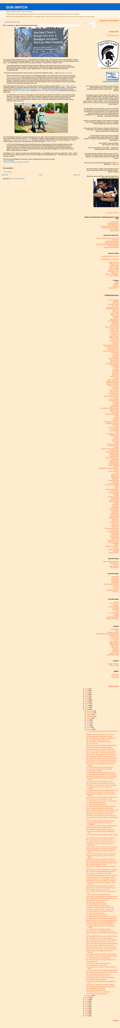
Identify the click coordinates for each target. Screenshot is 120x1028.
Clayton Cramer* (114, 337)
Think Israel (115, 677)
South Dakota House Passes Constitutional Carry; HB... (102, 790)
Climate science (114, 340)
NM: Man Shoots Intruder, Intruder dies (97, 740)
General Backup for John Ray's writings (107, 244)
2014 (86, 997)
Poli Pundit (115, 482)
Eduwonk (116, 564)
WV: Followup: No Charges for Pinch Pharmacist (100, 829)
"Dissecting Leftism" (113, 223)
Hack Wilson (115, 405)
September (90, 716)
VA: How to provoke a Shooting (95, 913)
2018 (86, 703)
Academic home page (112, 241)
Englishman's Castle (113, 655)
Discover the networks (112, 363)
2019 (86, 702)
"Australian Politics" (113, 224)
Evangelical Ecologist (112, 382)
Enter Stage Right (113, 379)
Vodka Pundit (115, 539)
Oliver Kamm (115, 647)
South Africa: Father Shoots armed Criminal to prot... (101, 815)
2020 (86, 700)
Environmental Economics (111, 584)
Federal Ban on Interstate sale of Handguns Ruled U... (102, 949)
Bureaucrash (115, 331)
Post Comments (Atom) (18, 178)
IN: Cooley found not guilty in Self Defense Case (100, 820)
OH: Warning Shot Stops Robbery (96, 802)
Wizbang (116, 551)
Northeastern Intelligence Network (109, 468)
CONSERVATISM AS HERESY (109, 259)
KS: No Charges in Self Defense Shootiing (98, 742)
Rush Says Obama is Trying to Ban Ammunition (100, 749)
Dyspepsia (115, 373)
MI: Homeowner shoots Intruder (95, 902)
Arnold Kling (115, 578)
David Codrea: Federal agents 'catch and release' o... (101, 754)
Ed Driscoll (115, 372)
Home (40, 175)
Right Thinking (114, 500)
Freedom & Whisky (113, 664)
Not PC (116, 470)
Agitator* (116, 301)
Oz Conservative (114, 612)
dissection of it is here (65, 73)
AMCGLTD (115, 303)
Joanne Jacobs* (114, 566)
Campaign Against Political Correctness (107, 633)
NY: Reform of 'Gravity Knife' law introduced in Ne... (101, 959)
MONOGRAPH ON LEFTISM (110, 256)
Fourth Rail (115, 387)
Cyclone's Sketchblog (112, 618)
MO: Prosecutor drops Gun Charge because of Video (101, 862)
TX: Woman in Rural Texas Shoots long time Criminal (101, 956)
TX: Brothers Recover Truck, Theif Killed (98, 992)
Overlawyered (115, 476)
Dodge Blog (115, 366)
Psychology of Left (113, 271)
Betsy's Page (115, 315)
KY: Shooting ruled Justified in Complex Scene (99, 945)
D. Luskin (116, 588)
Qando (117, 486)
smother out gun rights (13, 77)
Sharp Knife (115, 512)
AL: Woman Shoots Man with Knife (96, 804)
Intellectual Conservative (111, 421)
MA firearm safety (113, 446)
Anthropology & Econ (112, 307)
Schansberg (115, 507)
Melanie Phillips (114, 644)
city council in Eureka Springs (21, 90)
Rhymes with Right (113, 497)
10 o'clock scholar (113, 300)
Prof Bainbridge (114, 483)
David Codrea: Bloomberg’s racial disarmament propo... (102, 943)
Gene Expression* (113, 393)
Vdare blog (115, 534)
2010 (86, 1005)
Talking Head (115, 525)
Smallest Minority (114, 518)
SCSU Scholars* (114, 509)
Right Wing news (114, 501)
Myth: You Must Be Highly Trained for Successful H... (101, 854)
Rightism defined (114, 262)
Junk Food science (113, 427)
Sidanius (116, 285)
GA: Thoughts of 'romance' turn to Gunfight (98, 873)
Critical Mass (115, 352)
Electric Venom (114, 376)
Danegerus (115, 357)
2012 (86, 1001)
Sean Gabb (115, 652)
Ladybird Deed (114, 435)
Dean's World (115, 360)
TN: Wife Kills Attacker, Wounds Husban (98, 905)
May (88, 724)
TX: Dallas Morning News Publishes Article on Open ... (102, 918)
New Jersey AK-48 (91, 743)
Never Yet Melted (114, 465)
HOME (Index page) (113, 35)
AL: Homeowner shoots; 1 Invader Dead (98, 958)
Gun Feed (116, 402)
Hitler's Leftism (114, 411)
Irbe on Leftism (114, 276)
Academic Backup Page (112, 243)
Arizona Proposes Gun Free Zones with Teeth (99, 924)
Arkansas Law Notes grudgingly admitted (48, 90)
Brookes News (114, 603)
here (117, 162)
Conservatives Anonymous (111, 351)
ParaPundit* (115, 479)
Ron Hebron (115, 504)
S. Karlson (116, 587)
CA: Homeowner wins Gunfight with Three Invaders (101, 774)
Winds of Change (114, 549)
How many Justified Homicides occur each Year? (100, 941)
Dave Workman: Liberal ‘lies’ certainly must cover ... (101, 772)
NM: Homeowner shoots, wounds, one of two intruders (102, 972)
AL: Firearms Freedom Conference (96, 979)
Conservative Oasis (113, 348)
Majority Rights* (114, 642)
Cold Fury (116, 343)
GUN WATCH (16, 7)
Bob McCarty (115, 324)
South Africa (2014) (92, 961)
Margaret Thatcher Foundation (110, 449)
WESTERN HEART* (113, 617)
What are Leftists (114, 270)
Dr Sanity (116, 369)
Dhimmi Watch (114, 361)
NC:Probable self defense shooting (96, 994)
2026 (86, 689)
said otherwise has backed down (31, 89)
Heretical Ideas (114, 409)
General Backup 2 (113, 246)
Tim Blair (116, 615)
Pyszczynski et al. (113, 288)
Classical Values (114, 336)
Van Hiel (116, 283)
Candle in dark (114, 333)
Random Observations (112, 489)
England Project (114, 635)
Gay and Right (114, 391)
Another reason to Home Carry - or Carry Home (100, 909)
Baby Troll (116, 310)
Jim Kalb (116, 426)
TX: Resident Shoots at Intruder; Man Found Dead (101, 806)
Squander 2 (115, 519)
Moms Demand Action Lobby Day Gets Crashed (100, 886)
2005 (86, 1014)
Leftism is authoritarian (112, 274)
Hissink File (115, 609)
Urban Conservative (113, 531)
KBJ (117, 432)
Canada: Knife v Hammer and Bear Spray (98, 963)
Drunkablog (115, 370)
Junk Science (115, 429)
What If (116, 545)
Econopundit (115, 582)
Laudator (116, 438)
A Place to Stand (114, 665)
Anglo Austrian (114, 629)
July (88, 720)
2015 (86, 709)
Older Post (76, 175)
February (89, 729)
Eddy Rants (115, 375)
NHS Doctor (115, 645)
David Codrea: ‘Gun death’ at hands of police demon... (102, 797)
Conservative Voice (113, 349)
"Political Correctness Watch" (110, 227)
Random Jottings (114, 492)
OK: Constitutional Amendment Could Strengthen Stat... (102, 810)
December (90, 711)
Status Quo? (115, 273)
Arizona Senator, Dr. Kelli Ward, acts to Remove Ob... (101, 762)
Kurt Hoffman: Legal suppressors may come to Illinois (101, 896)
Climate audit (115, 339)
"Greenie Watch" (114, 229)
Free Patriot (115, 388)
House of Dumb (114, 638)
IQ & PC (116, 639)
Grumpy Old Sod (114, 400)
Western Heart (114, 230)
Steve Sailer (115, 521)
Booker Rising (114, 325)
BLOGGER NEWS (113, 321)
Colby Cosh (115, 342)
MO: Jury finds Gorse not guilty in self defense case (101, 738)
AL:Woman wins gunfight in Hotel (96, 990)
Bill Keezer (115, 316)
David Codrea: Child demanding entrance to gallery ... (102, 954)
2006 (86, 1012)
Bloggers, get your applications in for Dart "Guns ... (101, 734)
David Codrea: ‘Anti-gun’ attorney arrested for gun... (101, 887)
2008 (86, 1008)
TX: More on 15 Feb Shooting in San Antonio (99, 813)
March (89, 727)
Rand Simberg (114, 491)
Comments (88, 26)
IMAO (117, 415)
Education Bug (114, 563)
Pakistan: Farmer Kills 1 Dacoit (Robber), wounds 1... (101, 879)
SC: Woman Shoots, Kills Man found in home (99, 781)
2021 (86, 698)
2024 (86, 692)
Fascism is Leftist (114, 267)
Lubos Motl (115, 441)
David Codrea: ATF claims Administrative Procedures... (102, 869)
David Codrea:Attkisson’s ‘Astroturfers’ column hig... (101, 848)
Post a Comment (7, 172)
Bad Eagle (116, 312)
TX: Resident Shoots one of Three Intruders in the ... (101, 841)
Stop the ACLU (114, 522)
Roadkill (116, 503)
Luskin (117, 442)
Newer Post (4, 175)
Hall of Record (114, 406)
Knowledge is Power (113, 433)
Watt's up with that (113, 540)
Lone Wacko (115, 439)
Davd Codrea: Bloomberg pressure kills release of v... (101, 898)
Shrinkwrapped (114, 515)
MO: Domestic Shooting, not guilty (96, 864)
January (89, 995)
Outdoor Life (115, 474)
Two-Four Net (115, 530)
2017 (86, 705)
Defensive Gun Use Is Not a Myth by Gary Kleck (100, 859)
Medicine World (114, 453)
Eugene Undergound (112, 381)
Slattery (116, 614)
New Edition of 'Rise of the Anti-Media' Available (100, 984)
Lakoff (117, 282)
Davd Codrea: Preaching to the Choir (97, 900)
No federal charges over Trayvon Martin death (99, 767)
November (90, 713)
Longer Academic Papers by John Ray (107, 238)
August (89, 718)
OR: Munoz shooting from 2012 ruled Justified (99, 840)
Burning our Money (113, 632)
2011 (86, 1003)
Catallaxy (116, 605)
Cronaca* (116, 354)
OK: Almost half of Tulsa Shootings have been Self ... (101, 861)
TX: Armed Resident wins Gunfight (96, 904)
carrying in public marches (67, 86)
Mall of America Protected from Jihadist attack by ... (101, 812)
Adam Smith (115, 576)
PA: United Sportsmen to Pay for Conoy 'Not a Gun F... (102, 916)
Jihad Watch (115, 424)
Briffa (117, 630)
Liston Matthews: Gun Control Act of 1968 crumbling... (102, 940)
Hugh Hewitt (115, 412)
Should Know (115, 513)
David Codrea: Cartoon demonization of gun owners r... (102, 847)
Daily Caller (115, 355)
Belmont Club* (114, 313)
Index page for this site (112, 212)
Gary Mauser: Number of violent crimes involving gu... (102, 785)
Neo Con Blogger (114, 464)
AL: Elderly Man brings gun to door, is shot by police (101, 801)
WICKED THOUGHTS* (112, 546)
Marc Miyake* (115, 567)
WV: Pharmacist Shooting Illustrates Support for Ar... (101, 871)
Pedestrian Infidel (113, 480)
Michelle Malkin (114, 455)
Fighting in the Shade (112, 384)
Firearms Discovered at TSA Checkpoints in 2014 (100, 877)
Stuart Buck (115, 524)
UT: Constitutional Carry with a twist (96, 965)
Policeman (115, 648)
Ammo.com (115, 306)
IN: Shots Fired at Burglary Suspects (97, 915)
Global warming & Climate (111, 396)
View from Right (114, 536)
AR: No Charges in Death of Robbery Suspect (99, 938)
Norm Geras (115, 636)
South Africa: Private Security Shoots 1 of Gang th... (101, 880)
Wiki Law (116, 548)
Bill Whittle (115, 543)
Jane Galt (116, 585)
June (88, 722)
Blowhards (115, 322)
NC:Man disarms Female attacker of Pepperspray (100, 986)
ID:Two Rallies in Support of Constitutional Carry (100, 792)
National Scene (114, 462)
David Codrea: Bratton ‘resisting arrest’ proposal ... (101, 977)
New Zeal (116, 467)
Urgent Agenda (114, 533)
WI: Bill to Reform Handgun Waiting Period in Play (100, 756)
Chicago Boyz (115, 579)
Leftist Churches (114, 264)
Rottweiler (116, 506)
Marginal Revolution (113, 590)
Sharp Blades (115, 510)
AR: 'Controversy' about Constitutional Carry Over (100, 783)
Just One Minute (114, 430)
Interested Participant (112, 423)
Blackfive (116, 318)
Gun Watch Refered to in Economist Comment (99, 911)
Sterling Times (114, 653)
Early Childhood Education (111, 561)
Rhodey (116, 495)
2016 (86, 707)
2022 (86, 696)
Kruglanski (115, 286)
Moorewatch (115, 459)
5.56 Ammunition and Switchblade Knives (98, 894)
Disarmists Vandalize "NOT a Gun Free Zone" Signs (101, 947)
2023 (86, 694)
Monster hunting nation (112, 458)
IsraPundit (116, 674)
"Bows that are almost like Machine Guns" (98, 976)
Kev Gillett (116, 608)
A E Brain (116, 602)
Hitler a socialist (114, 268)
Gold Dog (116, 397)
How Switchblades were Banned (95, 988)
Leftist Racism (114, 265)
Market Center (114, 450)
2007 (86, 1010)
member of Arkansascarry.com (21, 140)
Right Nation (115, 498)
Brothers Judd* (114, 328)
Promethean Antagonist (112, 485)
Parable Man (115, 477)
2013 (86, 999)
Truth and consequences (111, 528)
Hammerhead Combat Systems (109, 408)
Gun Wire (116, 403)
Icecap (117, 417)
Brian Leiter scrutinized (112, 327)
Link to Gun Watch (8, 160)
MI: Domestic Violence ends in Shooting (98, 889)
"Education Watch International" (109, 226)
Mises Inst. (115, 591)
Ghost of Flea (115, 394)
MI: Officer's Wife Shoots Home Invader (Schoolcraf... (101, 758)
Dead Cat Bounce (113, 358)
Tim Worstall (115, 527)
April (88, 725)
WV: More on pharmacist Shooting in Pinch (98, 827)
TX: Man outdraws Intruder (94, 770)
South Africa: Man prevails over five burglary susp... (101, 922)
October (89, 714)
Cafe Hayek (115, 581)
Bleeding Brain (114, 319)
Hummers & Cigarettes (112, 414)
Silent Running (114, 516)
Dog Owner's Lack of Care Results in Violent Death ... (101, 745)
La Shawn (116, 436)
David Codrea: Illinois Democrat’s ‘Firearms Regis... (101, 751)
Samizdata (115, 650)
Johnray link (115, 240)
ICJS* (117, 611)
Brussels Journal (114, 330)
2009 (86, 1006)
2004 (86, 1015)
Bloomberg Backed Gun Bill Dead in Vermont (99, 736)
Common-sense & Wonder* (111, 345)
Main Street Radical (113, 444)
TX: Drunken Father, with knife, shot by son (98, 974)
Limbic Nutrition (114, 641)
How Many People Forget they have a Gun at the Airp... (102, 875)
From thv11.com (51, 141)
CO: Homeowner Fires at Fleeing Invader (98, 929)
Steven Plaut (115, 676)
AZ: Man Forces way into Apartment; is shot (99, 799)
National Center (114, 461)
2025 (86, 691)
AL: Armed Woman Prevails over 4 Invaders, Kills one (101, 936)
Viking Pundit (115, 537)
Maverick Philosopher (112, 452)
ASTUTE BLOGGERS (112, 309)
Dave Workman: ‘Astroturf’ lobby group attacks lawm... (102, 826)
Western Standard (113, 542)
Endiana (116, 378)
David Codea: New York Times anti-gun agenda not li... (102, 920)
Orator (117, 473)
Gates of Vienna (114, 390)
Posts (86, 23)
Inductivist (116, 418)
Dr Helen (116, 367)
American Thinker (113, 304)
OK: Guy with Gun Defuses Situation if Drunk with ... (101, 838)
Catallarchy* (115, 334)
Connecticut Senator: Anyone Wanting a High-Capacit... (102, 970)
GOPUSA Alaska (114, 399)
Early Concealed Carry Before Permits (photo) (99, 808)
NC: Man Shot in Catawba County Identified (99, 769)
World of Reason (114, 552)
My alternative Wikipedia (111, 247)
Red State (116, 494)
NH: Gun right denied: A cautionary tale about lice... (101, 752)
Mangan (116, 447)
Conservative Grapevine (111, 346)
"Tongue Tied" (115, 221)
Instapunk (116, 420)
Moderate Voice (114, 456)
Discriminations (114, 364)
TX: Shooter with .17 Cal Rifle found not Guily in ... (101, 931)
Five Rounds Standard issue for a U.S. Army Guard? (101, 776)
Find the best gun (113, 385)
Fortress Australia (113, 606)
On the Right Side (113, 471)
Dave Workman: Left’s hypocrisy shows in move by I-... (102, 760)
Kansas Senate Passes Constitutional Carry (99, 747)
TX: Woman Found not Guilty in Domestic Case (100, 907)
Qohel (117, 488)
